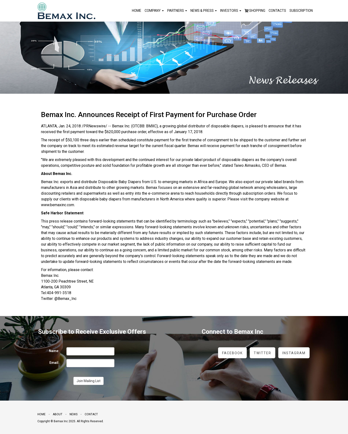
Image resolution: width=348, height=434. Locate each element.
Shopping (255, 11)
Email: (54, 363)
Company (154, 10)
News (73, 414)
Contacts (277, 10)
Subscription (301, 10)
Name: (54, 351)
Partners (177, 10)
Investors (230, 10)
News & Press (203, 10)
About (57, 414)
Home (136, 10)
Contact (91, 414)
